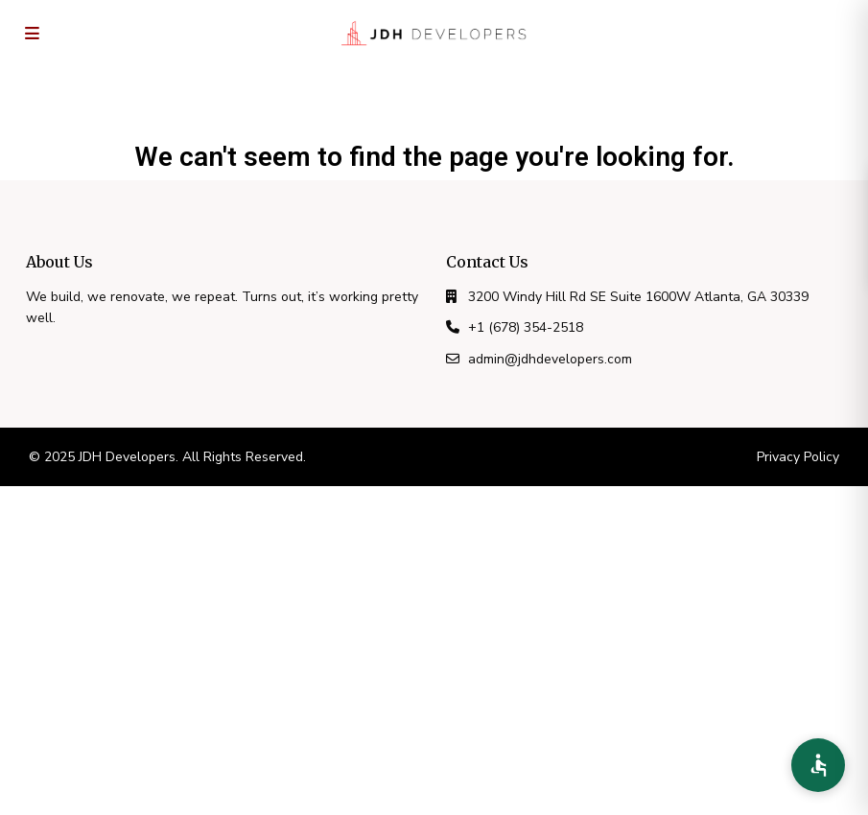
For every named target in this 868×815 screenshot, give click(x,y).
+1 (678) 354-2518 (525, 327)
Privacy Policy (798, 457)
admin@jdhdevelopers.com (550, 359)
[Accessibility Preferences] (818, 765)
